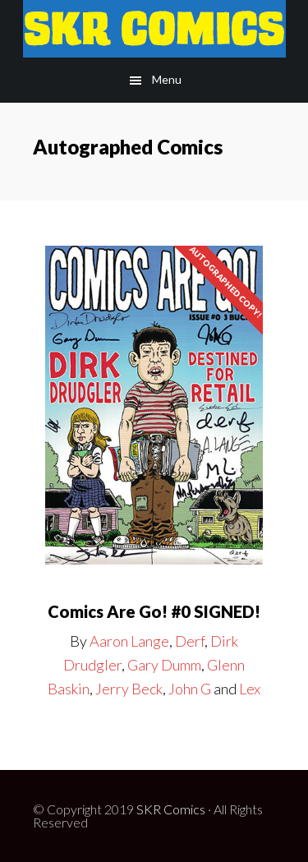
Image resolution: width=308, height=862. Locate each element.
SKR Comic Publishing (154, 29)
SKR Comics (170, 809)
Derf (190, 641)
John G (189, 689)
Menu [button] (167, 79)
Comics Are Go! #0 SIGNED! (154, 611)
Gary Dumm (164, 665)
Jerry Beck (129, 689)
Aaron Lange (129, 641)
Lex (249, 689)
